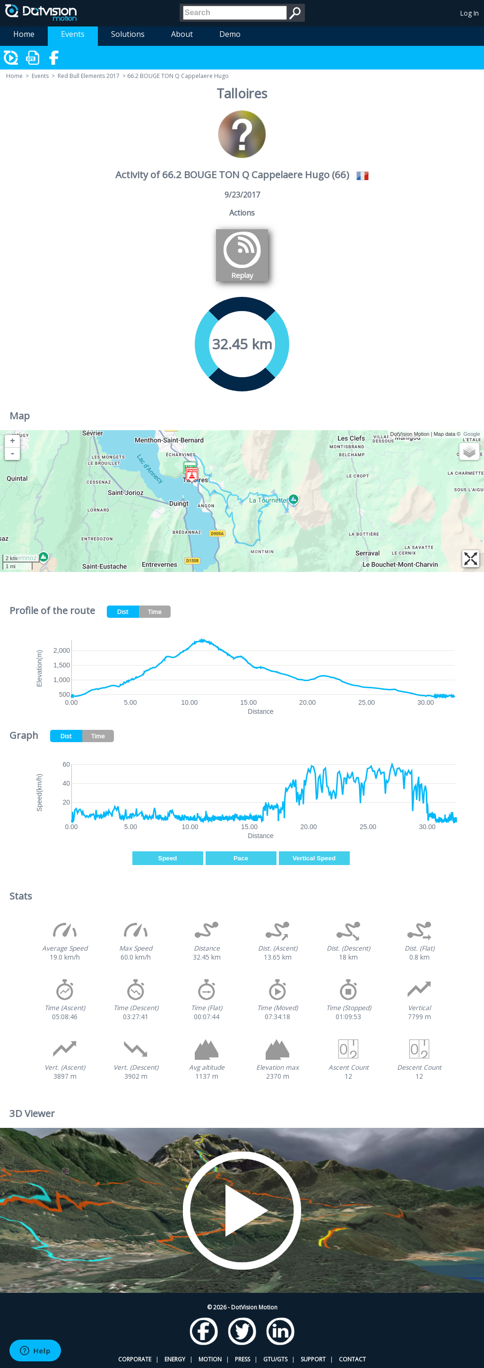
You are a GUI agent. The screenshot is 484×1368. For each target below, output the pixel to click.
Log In (469, 13)
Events (73, 34)
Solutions (128, 34)
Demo (230, 34)
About (182, 34)
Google (472, 434)
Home (24, 34)
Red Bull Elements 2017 (89, 76)
